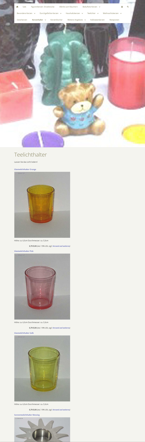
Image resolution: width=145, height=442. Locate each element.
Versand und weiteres (61, 246)
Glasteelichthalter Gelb (24, 333)
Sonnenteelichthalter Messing (27, 415)
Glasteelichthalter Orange (25, 169)
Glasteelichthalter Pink (23, 251)
